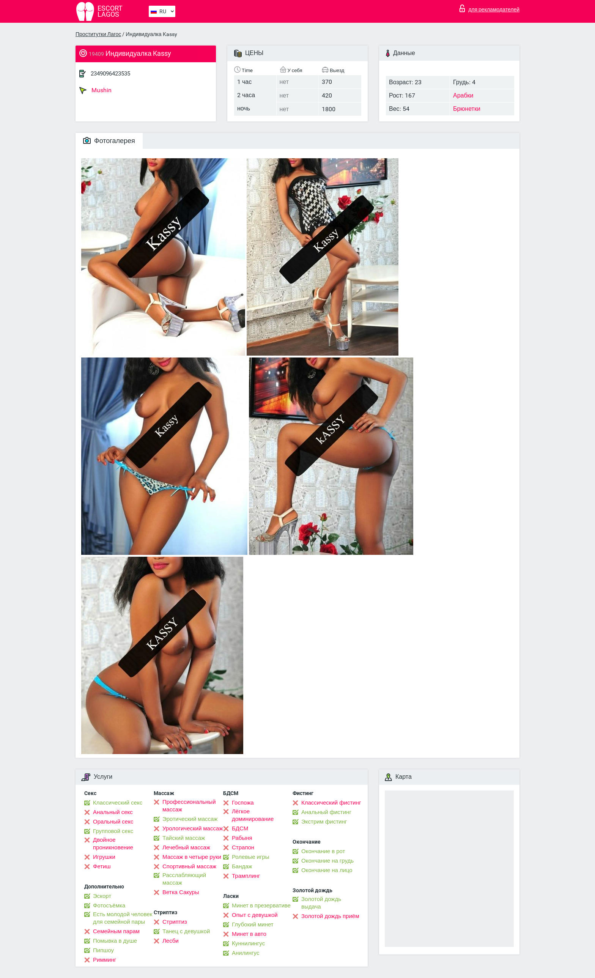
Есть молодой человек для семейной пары (122, 918)
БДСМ (240, 828)
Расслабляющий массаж (184, 879)
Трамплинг (246, 875)
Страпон (243, 847)
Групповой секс (113, 831)
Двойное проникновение (113, 843)
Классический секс (117, 802)
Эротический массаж (189, 819)
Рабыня (242, 838)
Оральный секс (113, 821)
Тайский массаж (183, 838)
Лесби (170, 940)
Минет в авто (249, 934)
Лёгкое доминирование (253, 815)
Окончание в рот (323, 851)
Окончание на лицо (327, 870)
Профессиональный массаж (189, 805)
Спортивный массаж (189, 866)
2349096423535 (110, 73)
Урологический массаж (192, 828)
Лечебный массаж (186, 847)
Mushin (95, 90)
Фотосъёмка (109, 905)
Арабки (463, 95)
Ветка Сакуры (180, 892)
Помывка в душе (115, 940)
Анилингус (245, 953)
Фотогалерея (109, 141)
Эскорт (102, 896)
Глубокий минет (253, 924)
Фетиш (102, 866)
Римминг (104, 959)
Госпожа (243, 802)
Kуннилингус (248, 943)
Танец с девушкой (186, 931)
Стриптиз (174, 921)
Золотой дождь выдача (321, 903)
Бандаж (242, 866)
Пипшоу (103, 950)
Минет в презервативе (261, 905)
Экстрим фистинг (324, 821)
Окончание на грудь (327, 860)
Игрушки (104, 857)
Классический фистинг (331, 802)
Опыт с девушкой (255, 915)
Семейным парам (116, 931)
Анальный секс (113, 812)
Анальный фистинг (326, 812)
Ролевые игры (250, 857)
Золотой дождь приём (330, 916)
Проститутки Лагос (98, 34)
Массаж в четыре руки (191, 857)
